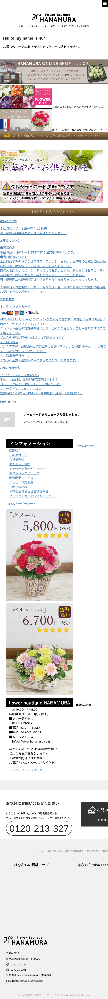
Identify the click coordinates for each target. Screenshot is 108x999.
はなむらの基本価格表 (74, 850)
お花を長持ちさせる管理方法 (28, 491)
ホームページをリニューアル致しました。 (52, 414)
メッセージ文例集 (21, 482)
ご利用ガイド (18, 455)
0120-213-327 (39, 827)
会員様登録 (16, 459)
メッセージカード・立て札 (27, 468)
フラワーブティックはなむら (27, 769)
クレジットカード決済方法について (33, 496)
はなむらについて (54, 850)
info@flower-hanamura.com (28, 979)
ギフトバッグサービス (24, 473)
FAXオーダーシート (22, 503)
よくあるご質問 (19, 464)
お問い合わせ (85, 446)
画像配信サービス (21, 478)
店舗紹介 (15, 450)
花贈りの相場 (18, 487)
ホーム (40, 850)
